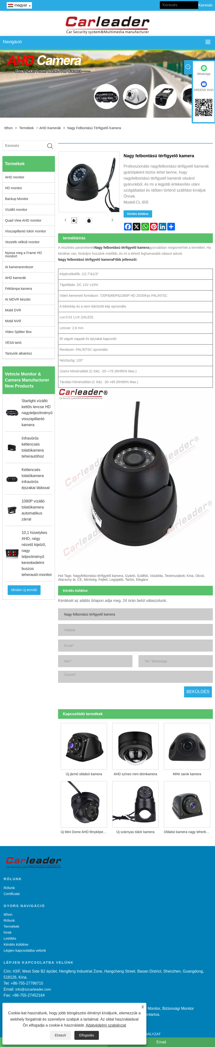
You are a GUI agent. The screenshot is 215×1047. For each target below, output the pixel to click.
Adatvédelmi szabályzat (106, 1025)
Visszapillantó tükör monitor (25, 231)
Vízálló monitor (16, 210)
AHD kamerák (50, 128)
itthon (8, 128)
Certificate (12, 894)
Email (161, 1042)
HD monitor (13, 188)
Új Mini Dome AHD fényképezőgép (85, 832)
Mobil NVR (13, 321)
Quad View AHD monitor (23, 220)
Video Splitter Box (18, 332)
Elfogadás (86, 1035)
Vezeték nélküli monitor (22, 242)
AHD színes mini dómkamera (135, 774)
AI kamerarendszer (19, 267)
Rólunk (9, 888)
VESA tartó (13, 343)
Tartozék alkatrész (18, 353)
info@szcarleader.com (33, 989)
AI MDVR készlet (17, 299)
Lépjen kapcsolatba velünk (25, 950)
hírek (8, 932)
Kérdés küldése (138, 214)
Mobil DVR (13, 310)
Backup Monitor (16, 199)
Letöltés (10, 938)
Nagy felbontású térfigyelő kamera (94, 128)
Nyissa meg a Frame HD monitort (23, 254)
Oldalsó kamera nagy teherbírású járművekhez (188, 832)
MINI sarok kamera (187, 774)
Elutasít (60, 1035)
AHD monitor (14, 177)
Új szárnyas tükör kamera (135, 832)
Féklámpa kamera (18, 288)
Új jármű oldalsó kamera (84, 774)
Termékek (26, 128)
